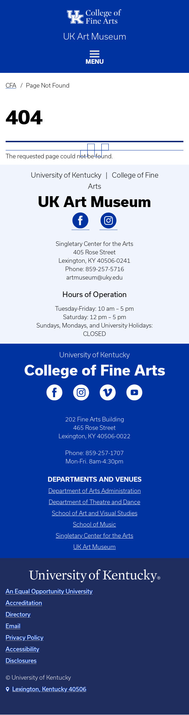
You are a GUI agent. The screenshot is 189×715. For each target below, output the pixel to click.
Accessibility (22, 649)
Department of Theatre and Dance (94, 502)
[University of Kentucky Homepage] (94, 576)
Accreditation (24, 602)
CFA (11, 85)
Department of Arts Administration (94, 491)
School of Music (94, 524)
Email (13, 626)
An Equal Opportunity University (49, 591)
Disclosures (21, 660)
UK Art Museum (94, 36)
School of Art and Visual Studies (94, 513)
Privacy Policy (24, 637)
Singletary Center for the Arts (94, 535)
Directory (18, 614)
